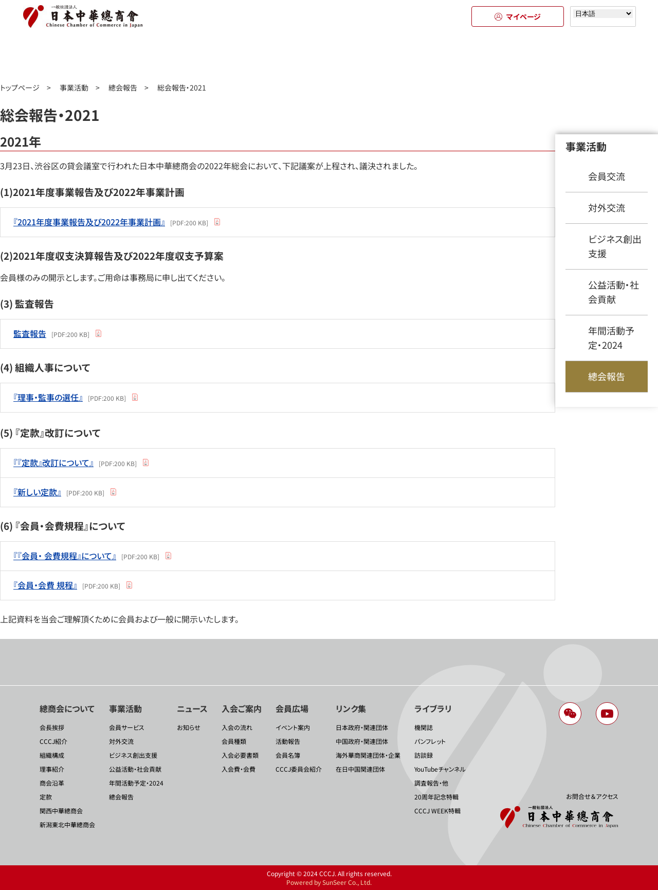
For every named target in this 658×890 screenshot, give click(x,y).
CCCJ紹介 (53, 741)
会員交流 (606, 176)
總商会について (51, 55)
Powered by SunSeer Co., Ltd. (329, 882)
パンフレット (430, 741)
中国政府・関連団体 (362, 741)
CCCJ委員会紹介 (299, 768)
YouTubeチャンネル (440, 768)
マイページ (518, 16)
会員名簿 (288, 755)
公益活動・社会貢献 (613, 292)
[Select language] (603, 13)
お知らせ (188, 727)
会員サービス (126, 727)
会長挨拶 (52, 727)
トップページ (20, 87)
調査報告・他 (431, 782)
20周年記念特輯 (436, 796)
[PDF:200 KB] (110, 222)
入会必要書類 (240, 755)
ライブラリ (607, 55)
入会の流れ (237, 727)
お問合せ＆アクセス (592, 796)
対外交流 (606, 207)
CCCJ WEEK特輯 (437, 810)
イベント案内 (293, 727)
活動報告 (288, 741)
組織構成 (52, 755)
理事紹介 (52, 768)
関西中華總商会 (61, 810)
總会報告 (122, 87)
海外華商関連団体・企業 (368, 755)
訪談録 (423, 755)
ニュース (236, 55)
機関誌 (423, 727)
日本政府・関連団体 (362, 727)
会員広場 (421, 55)
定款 (46, 796)
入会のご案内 (329, 55)
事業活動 (143, 55)
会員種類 (234, 741)
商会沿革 (52, 782)
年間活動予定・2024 (611, 337)
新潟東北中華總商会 (67, 824)
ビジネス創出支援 (615, 246)
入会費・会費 (238, 768)
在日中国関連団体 (360, 768)
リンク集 (514, 55)
